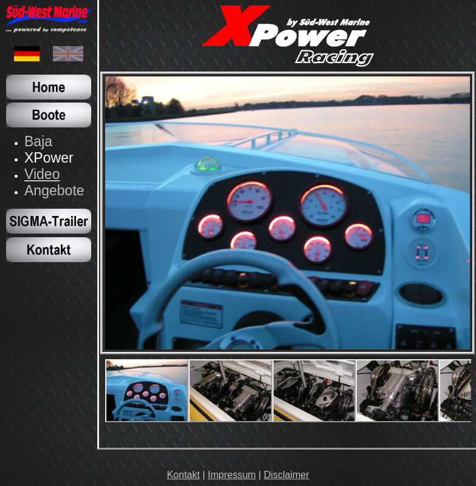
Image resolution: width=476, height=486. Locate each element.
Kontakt (183, 475)
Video (42, 174)
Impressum (232, 475)
